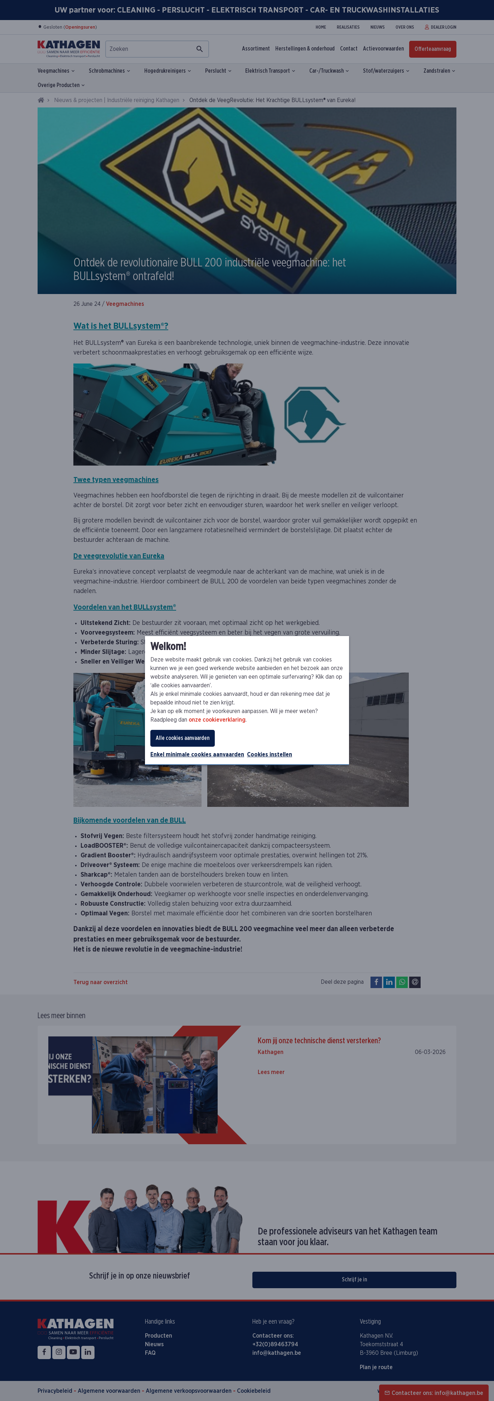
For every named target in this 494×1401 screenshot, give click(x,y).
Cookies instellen (269, 754)
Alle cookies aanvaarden (182, 738)
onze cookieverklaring (217, 720)
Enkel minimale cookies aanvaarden (197, 754)
